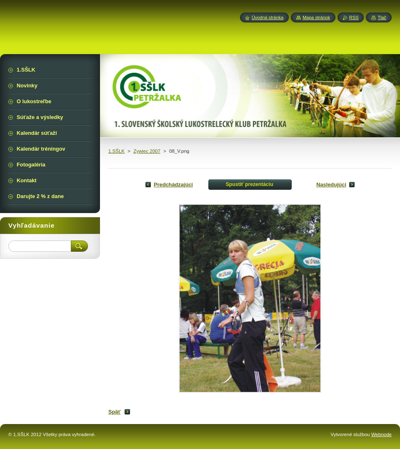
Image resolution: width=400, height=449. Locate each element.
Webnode (381, 434)
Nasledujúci (331, 184)
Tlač (382, 17)
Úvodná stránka (267, 17)
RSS (353, 17)
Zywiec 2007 (146, 151)
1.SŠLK (116, 151)
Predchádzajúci (173, 184)
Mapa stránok (316, 17)
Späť (114, 412)
